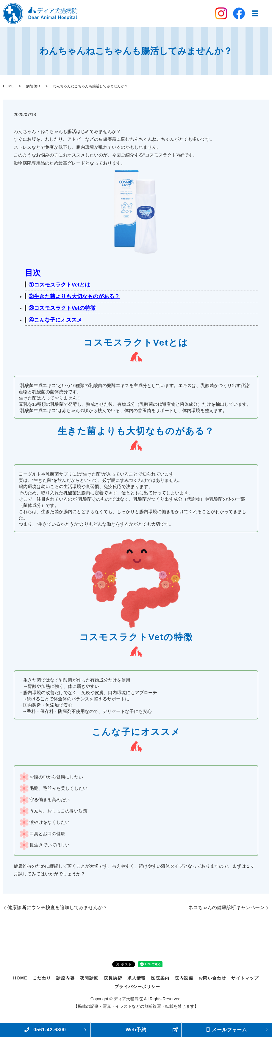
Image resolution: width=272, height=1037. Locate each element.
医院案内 (160, 978)
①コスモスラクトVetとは (59, 285)
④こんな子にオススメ (55, 320)
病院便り (33, 86)
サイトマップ (245, 978)
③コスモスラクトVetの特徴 (62, 308)
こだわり (42, 978)
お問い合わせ (212, 978)
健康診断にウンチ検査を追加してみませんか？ (57, 907)
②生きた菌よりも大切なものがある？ (74, 296)
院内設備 (184, 978)
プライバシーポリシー (137, 986)
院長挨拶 (113, 978)
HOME (8, 86)
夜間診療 (89, 978)
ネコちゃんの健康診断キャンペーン (226, 907)
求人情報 (136, 978)
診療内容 (65, 978)
